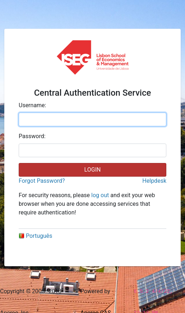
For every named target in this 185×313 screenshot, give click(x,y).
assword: (32, 136)
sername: (32, 105)
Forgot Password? (42, 180)
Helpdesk (154, 180)
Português (35, 235)
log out (100, 195)
